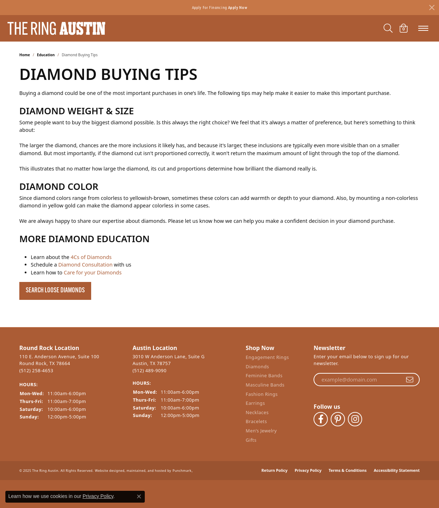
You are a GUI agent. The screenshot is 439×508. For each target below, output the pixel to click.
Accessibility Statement (397, 465)
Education (46, 54)
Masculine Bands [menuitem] (265, 387)
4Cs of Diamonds (91, 257)
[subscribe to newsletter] (409, 380)
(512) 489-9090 (150, 370)
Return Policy (274, 465)
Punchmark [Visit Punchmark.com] (182, 465)
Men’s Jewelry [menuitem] (261, 433)
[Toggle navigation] (423, 28)
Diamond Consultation (85, 264)
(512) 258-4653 (36, 370)
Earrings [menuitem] (255, 405)
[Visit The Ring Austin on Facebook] (321, 417)
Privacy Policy (308, 465)
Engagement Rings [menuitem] (267, 359)
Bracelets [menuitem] (256, 424)
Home (24, 54)
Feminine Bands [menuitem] (264, 378)
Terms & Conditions (347, 465)
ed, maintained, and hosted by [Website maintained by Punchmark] (145, 465)
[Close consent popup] (139, 496)
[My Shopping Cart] (404, 28)
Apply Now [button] (237, 7)
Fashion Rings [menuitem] (262, 396)
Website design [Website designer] (107, 465)
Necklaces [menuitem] (257, 414)
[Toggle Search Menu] (388, 28)
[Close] (432, 7)
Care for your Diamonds (93, 272)
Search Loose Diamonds (55, 290)
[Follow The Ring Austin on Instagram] (355, 417)
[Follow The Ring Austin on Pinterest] (338, 417)
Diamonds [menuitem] (257, 368)
